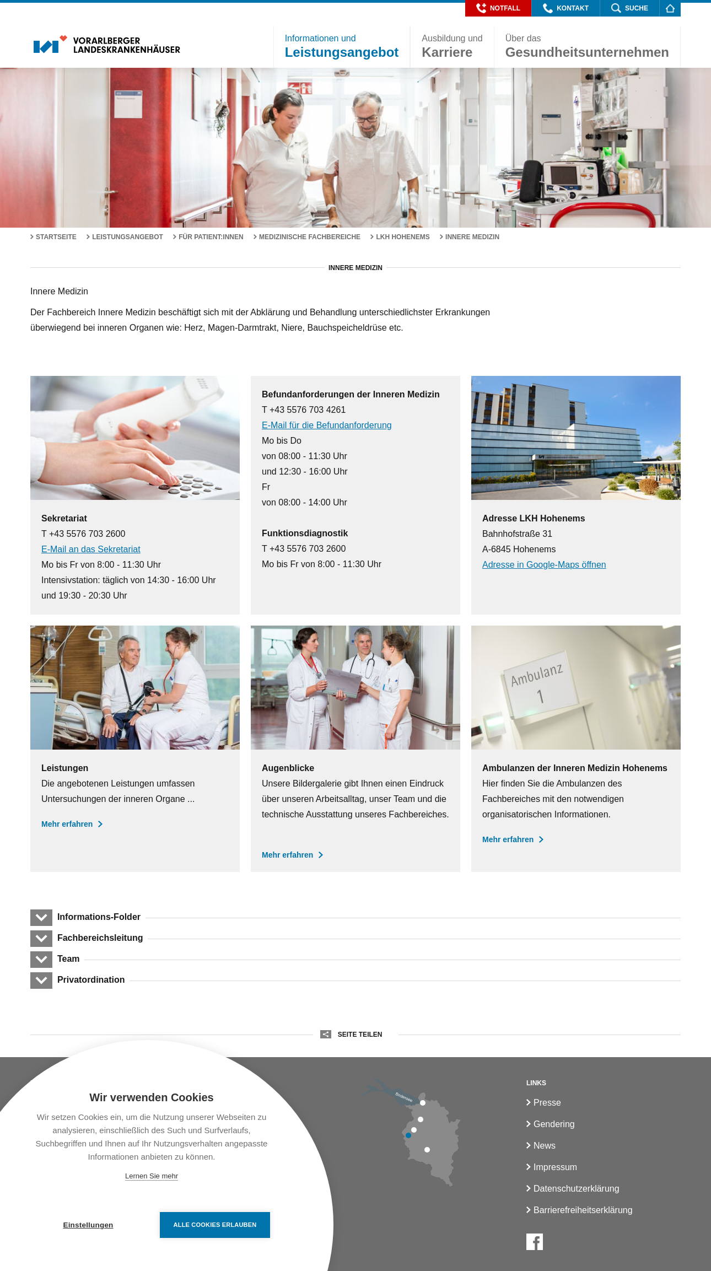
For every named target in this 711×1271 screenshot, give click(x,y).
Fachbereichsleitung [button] (100, 938)
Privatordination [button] (91, 979)
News (545, 1145)
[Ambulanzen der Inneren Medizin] (576, 749)
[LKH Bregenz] (422, 1103)
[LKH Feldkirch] (408, 1135)
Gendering (554, 1124)
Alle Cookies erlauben (215, 1224)
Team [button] (68, 958)
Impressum (555, 1167)
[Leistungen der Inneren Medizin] (135, 749)
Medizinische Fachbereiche (309, 237)
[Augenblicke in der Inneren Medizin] (355, 749)
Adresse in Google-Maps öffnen (544, 564)
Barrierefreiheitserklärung (583, 1210)
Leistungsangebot (127, 237)
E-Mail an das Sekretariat (91, 549)
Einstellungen (88, 1225)
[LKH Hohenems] (420, 1119)
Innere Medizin (472, 237)
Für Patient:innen (211, 237)
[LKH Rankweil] (414, 1130)
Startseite (56, 237)
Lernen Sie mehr (151, 1176)
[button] (498, 8)
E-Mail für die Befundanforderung (327, 425)
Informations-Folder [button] (99, 917)
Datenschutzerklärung (577, 1188)
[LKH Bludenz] (427, 1149)
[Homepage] (670, 8)
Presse (547, 1102)
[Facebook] (534, 1242)
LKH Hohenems (402, 237)
